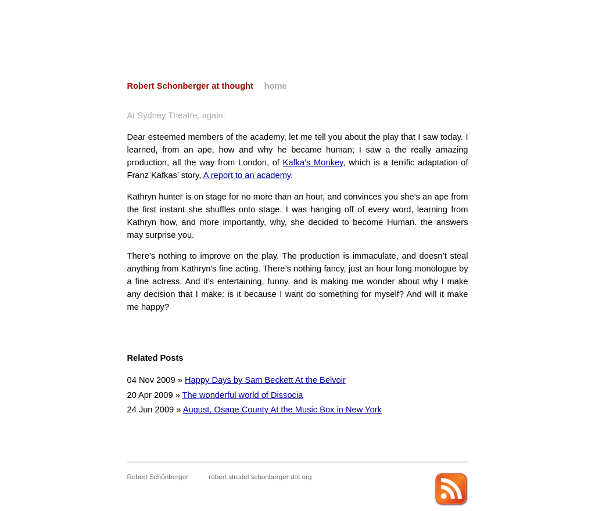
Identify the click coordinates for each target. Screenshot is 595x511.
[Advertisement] (297, 26)
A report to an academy (247, 175)
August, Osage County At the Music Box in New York (282, 409)
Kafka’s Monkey (313, 162)
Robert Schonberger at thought (190, 85)
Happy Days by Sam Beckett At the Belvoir (265, 380)
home (275, 85)
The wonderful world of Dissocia (242, 395)
